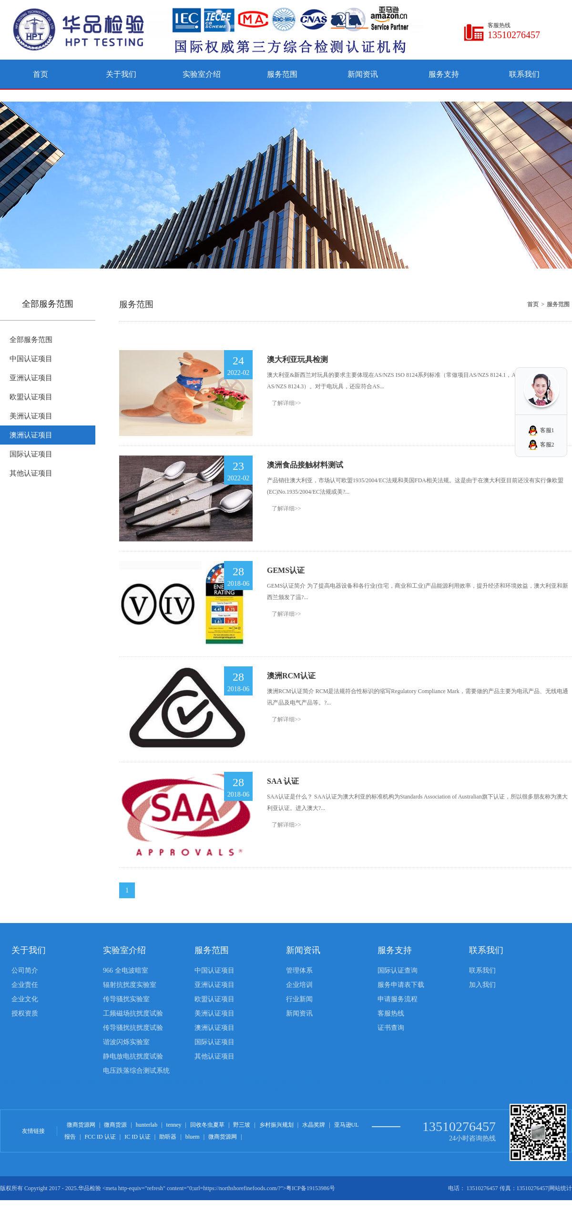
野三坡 (241, 1124)
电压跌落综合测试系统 (136, 1070)
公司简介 (24, 970)
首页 (40, 74)
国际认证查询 (398, 970)
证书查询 (391, 1027)
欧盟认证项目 (31, 397)
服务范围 (282, 74)
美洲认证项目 (31, 416)
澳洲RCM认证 (291, 676)
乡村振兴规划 (276, 1124)
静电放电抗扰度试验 (133, 1056)
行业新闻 (299, 999)
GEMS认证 (286, 570)
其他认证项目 (31, 473)
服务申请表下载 (401, 984)
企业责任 (24, 984)
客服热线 (391, 1013)
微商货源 (115, 1124)
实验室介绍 (202, 74)
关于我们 (121, 74)
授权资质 (24, 1013)
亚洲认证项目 (31, 378)
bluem (192, 1136)
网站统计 (560, 1188)
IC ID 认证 (137, 1136)
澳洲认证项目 (31, 435)
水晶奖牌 (313, 1124)
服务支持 (444, 74)
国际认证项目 (31, 454)
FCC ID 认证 (99, 1136)
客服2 (547, 444)
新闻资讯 (362, 74)
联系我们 (524, 74)
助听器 (167, 1136)
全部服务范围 (31, 339)
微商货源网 (81, 1124)
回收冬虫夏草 (207, 1124)
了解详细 (286, 403)
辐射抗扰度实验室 (129, 984)
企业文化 (24, 999)
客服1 (547, 430)
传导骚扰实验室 (126, 999)
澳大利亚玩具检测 (297, 359)
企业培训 (299, 984)
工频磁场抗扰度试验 (133, 1013)
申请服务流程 (398, 999)
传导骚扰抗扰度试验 (133, 1027)
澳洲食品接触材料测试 (305, 465)
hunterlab (146, 1124)
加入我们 (482, 984)
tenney (174, 1124)
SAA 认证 (283, 781)
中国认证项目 (31, 359)
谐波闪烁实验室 (126, 1042)
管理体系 (299, 970)
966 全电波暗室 (125, 970)
